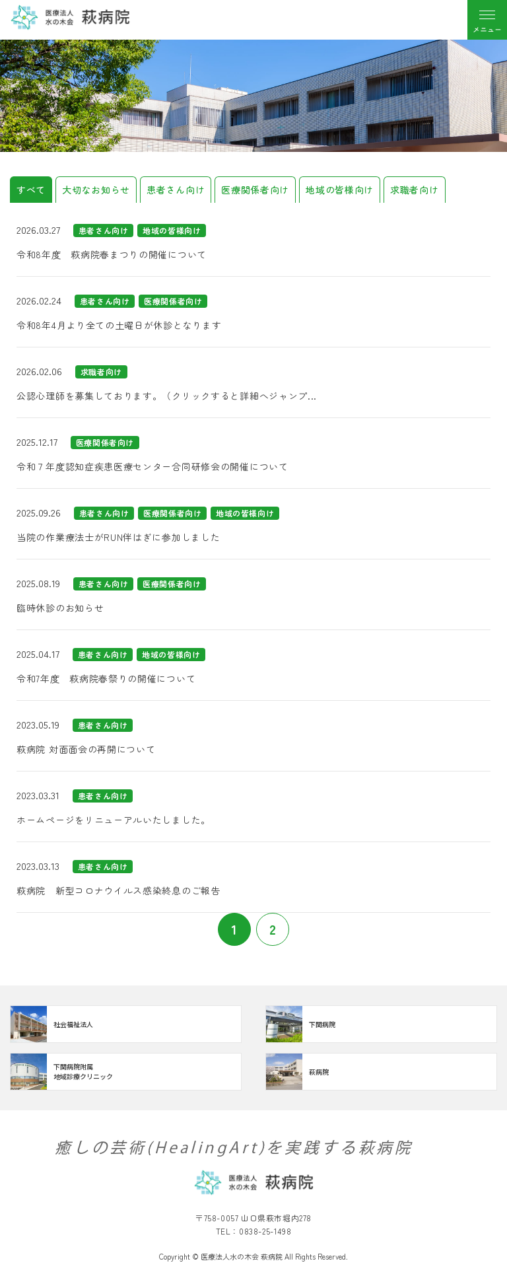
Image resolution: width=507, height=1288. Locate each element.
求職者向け (414, 189)
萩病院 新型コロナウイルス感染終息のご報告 (118, 890)
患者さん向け (176, 189)
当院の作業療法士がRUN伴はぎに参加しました (118, 537)
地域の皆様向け (340, 189)
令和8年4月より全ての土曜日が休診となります (119, 325)
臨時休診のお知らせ (60, 607)
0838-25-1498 (265, 1230)
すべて (31, 189)
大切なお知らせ (96, 189)
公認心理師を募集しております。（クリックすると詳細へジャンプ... (167, 395)
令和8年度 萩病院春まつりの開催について (112, 254)
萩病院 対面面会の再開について (86, 749)
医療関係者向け (255, 189)
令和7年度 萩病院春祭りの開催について (106, 678)
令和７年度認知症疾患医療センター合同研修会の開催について (152, 466)
